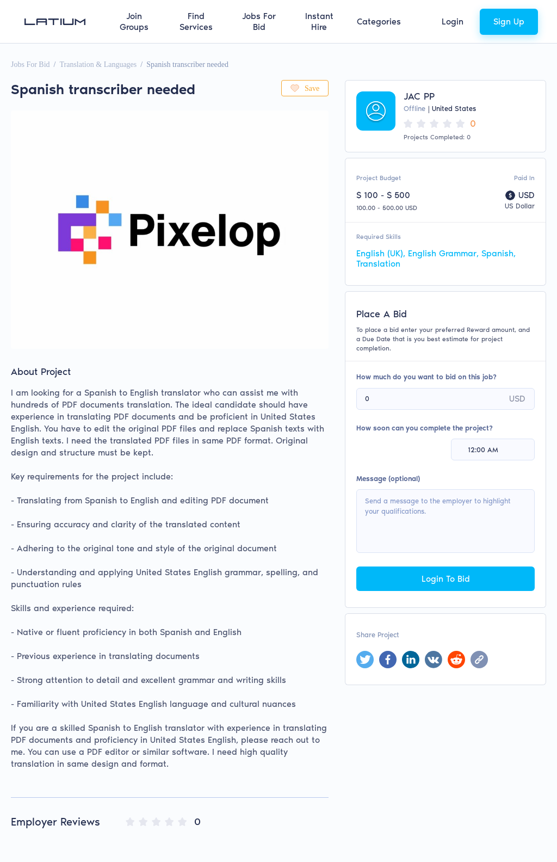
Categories (379, 21)
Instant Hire (319, 21)
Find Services (196, 21)
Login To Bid (446, 579)
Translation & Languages (98, 64)
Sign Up (508, 21)
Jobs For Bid (259, 21)
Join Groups (134, 21)
